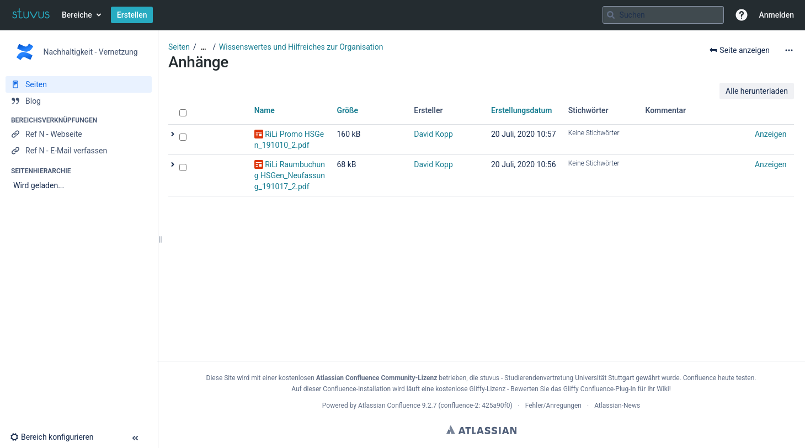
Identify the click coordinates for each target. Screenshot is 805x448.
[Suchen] (610, 14)
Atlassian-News (617, 405)
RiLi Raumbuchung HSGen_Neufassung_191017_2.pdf (289, 175)
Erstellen (132, 14)
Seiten (179, 46)
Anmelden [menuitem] (776, 14)
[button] (741, 15)
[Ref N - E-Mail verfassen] (79, 150)
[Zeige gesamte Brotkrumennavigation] (204, 47)
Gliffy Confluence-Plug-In (600, 389)
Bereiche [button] (77, 14)
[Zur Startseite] (31, 15)
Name (264, 110)
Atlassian (481, 430)
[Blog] (79, 101)
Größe (348, 110)
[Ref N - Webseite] (79, 134)
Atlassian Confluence (389, 405)
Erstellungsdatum (521, 110)
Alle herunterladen (757, 91)
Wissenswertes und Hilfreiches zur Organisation (301, 46)
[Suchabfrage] (663, 15)
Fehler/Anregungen (553, 405)
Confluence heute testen (719, 378)
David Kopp (433, 134)
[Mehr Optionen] (789, 50)
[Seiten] (79, 84)
